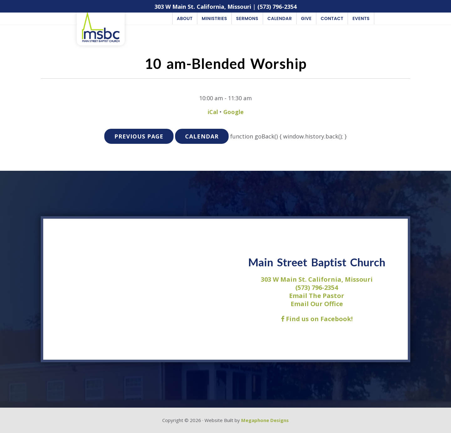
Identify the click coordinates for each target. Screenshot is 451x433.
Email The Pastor (316, 295)
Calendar (202, 136)
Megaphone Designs (265, 420)
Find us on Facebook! (317, 319)
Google (233, 112)
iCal (213, 112)
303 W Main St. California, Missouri (202, 6)
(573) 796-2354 (277, 6)
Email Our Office (317, 304)
